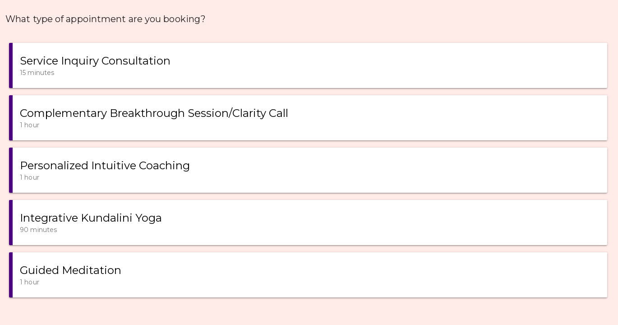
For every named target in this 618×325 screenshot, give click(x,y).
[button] (308, 65)
